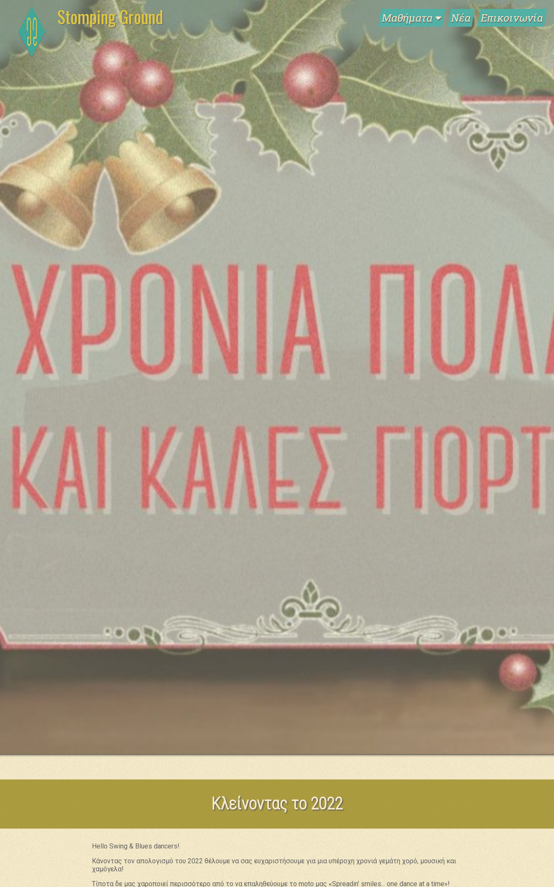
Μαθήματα (412, 18)
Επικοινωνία (512, 18)
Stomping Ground (110, 16)
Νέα (461, 18)
